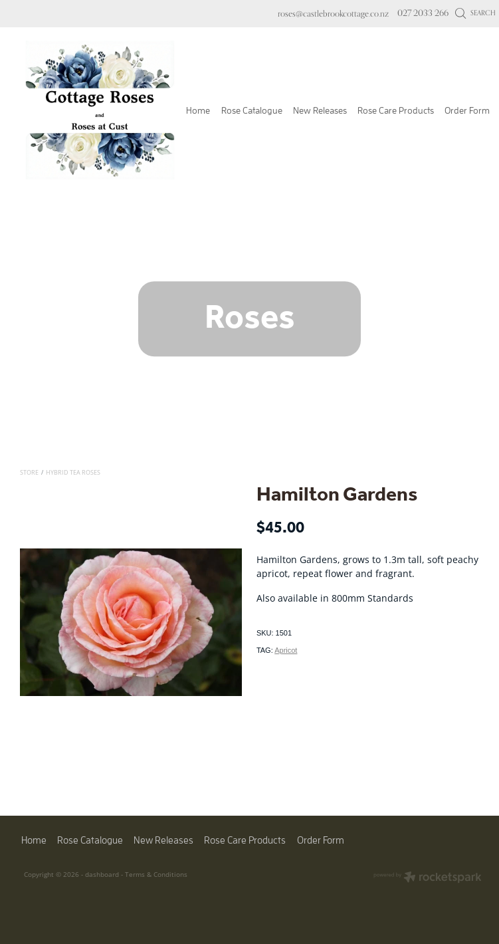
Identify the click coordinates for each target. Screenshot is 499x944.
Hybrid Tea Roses (73, 472)
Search (475, 13)
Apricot (285, 650)
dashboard (102, 874)
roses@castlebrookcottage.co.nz (333, 12)
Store (29, 472)
